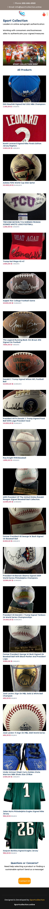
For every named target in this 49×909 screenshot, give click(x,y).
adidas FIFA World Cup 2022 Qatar (19, 183)
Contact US (24, 881)
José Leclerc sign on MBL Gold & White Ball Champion (23, 694)
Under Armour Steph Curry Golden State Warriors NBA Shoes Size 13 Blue (21, 773)
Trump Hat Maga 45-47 (13, 261)
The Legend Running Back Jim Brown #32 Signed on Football (22, 341)
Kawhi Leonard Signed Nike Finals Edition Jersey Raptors (22, 144)
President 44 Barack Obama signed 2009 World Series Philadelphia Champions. (22, 577)
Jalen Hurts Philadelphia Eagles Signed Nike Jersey (23, 812)
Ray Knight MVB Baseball (14, 458)
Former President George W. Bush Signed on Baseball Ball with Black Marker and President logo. (24, 656)
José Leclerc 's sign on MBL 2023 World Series (24, 733)
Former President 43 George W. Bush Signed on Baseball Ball (23, 537)
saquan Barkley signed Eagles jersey (20, 851)
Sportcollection (37, 900)
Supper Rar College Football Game (19, 301)
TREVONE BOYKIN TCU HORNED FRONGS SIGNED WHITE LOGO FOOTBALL (22, 223)
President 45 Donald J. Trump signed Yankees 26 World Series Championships (24, 616)
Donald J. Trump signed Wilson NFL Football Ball (23, 380)
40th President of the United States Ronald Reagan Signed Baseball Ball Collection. (23, 498)
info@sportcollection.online (28, 7)
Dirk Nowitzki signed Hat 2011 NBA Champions (24, 104)
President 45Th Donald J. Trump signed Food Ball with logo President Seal (24, 419)
